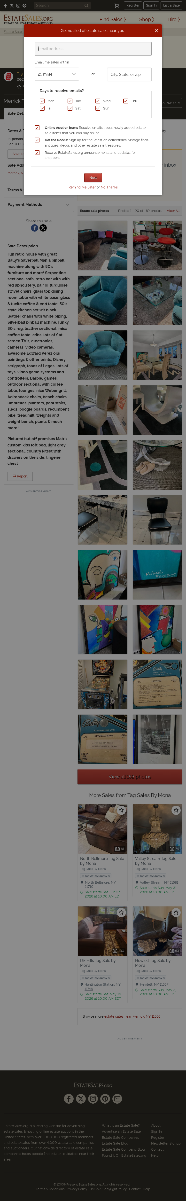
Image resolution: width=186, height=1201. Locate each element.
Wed (107, 101)
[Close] (156, 31)
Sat (78, 108)
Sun (106, 108)
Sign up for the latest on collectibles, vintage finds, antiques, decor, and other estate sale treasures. (97, 142)
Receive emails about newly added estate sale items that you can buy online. (95, 130)
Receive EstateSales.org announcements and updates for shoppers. (90, 155)
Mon (50, 101)
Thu (134, 101)
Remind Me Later (82, 187)
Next (93, 177)
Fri (49, 108)
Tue (78, 101)
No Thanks (109, 187)
